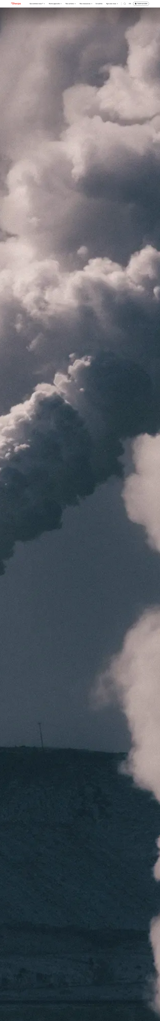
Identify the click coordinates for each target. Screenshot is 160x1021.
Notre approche (54, 3)
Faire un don (142, 4)
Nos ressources (85, 3)
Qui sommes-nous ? (36, 3)
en (130, 3)
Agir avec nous (111, 3)
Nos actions (70, 3)
